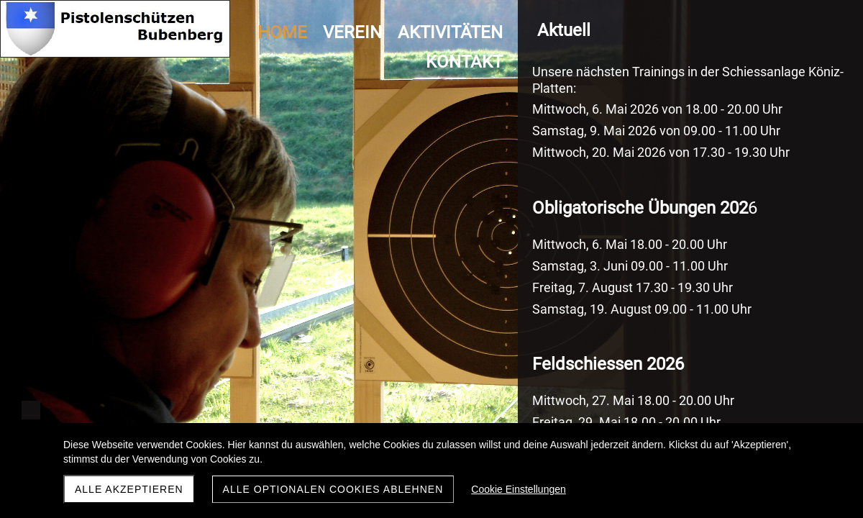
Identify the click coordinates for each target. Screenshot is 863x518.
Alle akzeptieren (129, 489)
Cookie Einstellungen (518, 489)
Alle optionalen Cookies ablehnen (333, 489)
